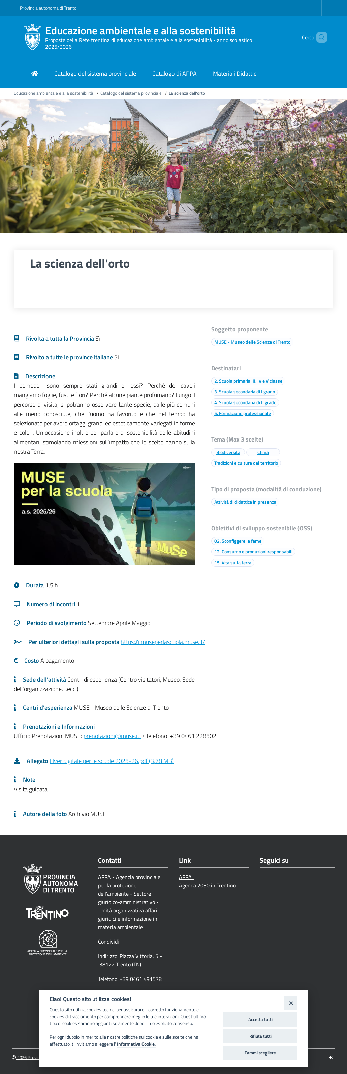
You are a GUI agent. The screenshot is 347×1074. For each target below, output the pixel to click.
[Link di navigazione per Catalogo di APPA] (174, 74)
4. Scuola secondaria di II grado (245, 402)
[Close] (290, 1002)
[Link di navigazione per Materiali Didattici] (235, 74)
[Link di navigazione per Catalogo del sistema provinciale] (95, 74)
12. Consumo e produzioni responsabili (253, 551)
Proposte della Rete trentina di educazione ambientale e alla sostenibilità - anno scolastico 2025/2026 (148, 43)
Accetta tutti (260, 1019)
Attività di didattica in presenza (245, 501)
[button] (319, 37)
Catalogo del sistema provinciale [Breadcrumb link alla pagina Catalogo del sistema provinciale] (131, 93)
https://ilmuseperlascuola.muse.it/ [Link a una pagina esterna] (163, 641)
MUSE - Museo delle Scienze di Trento (252, 341)
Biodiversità (228, 452)
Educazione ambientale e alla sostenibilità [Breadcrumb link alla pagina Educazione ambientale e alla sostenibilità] (54, 93)
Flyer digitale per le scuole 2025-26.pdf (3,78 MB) (112, 760)
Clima (263, 452)
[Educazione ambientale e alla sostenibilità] (32, 37)
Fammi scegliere (260, 1052)
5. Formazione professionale (242, 413)
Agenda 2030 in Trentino (209, 885)
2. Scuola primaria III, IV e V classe (248, 380)
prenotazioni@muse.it (112, 735)
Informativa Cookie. (136, 1044)
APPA (186, 877)
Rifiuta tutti (260, 1036)
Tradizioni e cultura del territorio (246, 462)
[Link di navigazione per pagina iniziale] (34, 74)
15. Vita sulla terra (232, 562)
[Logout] (331, 1057)
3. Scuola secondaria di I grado (244, 391)
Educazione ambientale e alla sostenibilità (140, 30)
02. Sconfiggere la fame (237, 540)
